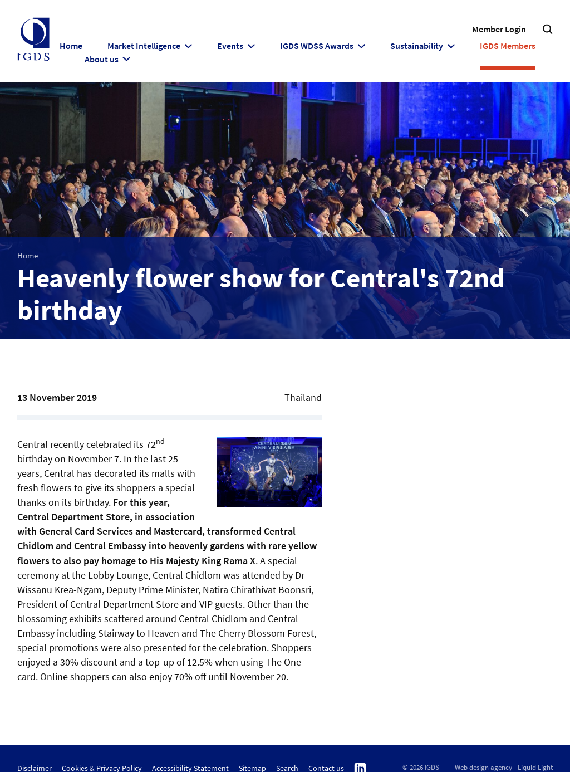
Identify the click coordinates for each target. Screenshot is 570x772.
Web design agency (483, 767)
